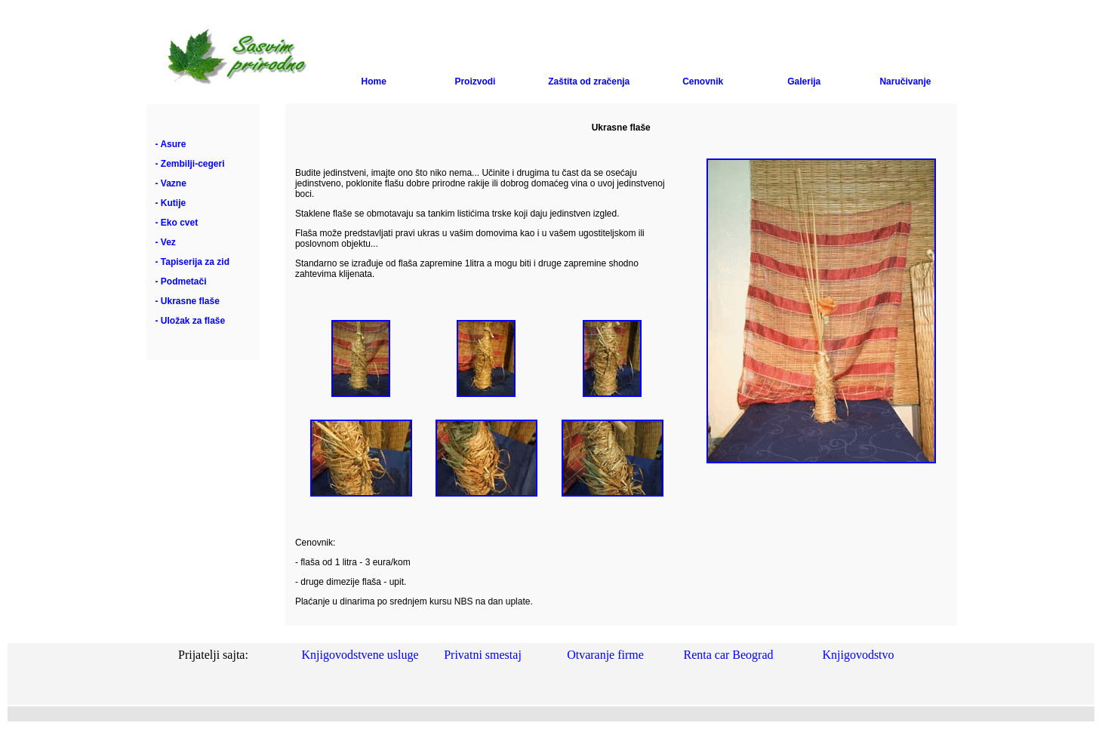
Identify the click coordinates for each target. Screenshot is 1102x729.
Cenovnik (702, 81)
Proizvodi (474, 81)
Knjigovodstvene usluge (359, 654)
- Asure (170, 144)
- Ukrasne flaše (187, 301)
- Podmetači (181, 281)
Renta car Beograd (728, 654)
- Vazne (170, 183)
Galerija (803, 81)
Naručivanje (905, 81)
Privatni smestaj (483, 654)
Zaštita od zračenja (588, 81)
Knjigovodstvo (858, 654)
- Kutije (170, 203)
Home (374, 81)
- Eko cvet (177, 222)
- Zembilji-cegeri (190, 163)
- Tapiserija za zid (192, 262)
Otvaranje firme (605, 654)
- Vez (165, 242)
